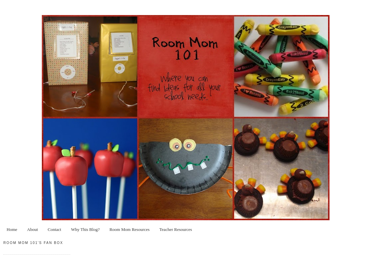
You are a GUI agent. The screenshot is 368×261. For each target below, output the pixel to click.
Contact (54, 229)
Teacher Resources (175, 229)
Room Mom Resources (129, 229)
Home (12, 229)
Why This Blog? (85, 229)
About (32, 229)
